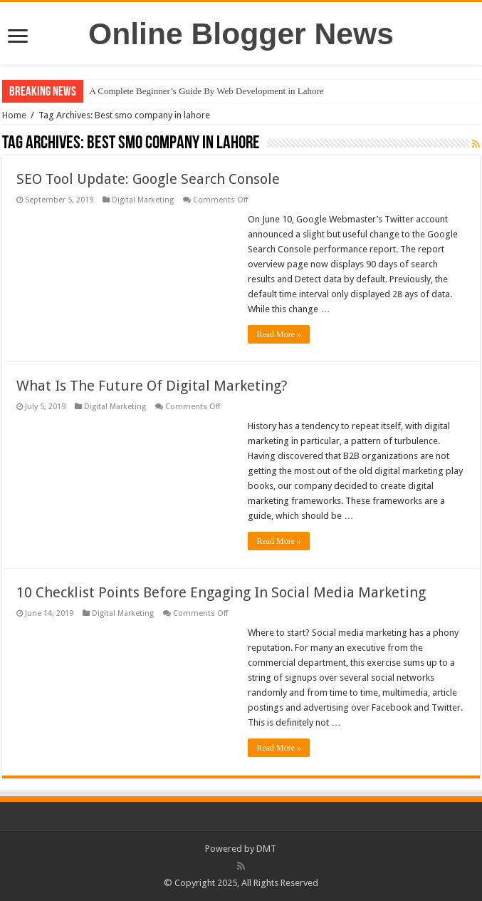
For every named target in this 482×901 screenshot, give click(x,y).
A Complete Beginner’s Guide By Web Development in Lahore (206, 91)
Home (14, 115)
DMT (266, 848)
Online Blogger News (241, 33)
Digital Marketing (143, 200)
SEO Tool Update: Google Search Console (148, 178)
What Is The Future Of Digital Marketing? (152, 385)
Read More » (278, 334)
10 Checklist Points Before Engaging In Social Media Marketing (221, 592)
